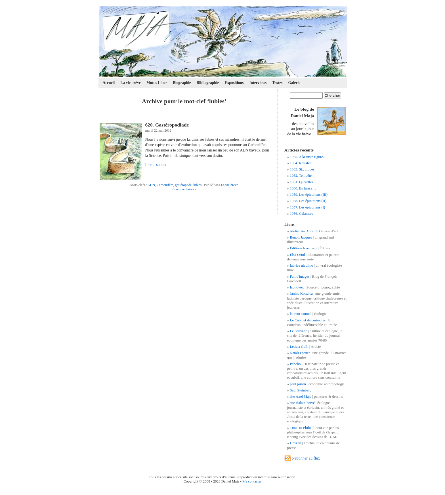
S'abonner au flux (306, 458)
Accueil (109, 83)
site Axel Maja (300, 396)
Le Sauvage (298, 331)
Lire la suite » (156, 165)
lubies (197, 185)
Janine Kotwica (301, 293)
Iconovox (297, 287)
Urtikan (295, 443)
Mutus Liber (156, 83)
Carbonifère (165, 185)
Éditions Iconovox (303, 248)
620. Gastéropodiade (167, 125)
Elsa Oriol (297, 254)
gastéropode (183, 185)
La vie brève (130, 83)
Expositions (234, 83)
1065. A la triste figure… (308, 157)
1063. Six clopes (302, 169)
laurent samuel (300, 313)
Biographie (182, 83)
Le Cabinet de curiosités (308, 320)
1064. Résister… (302, 163)
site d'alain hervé (302, 403)
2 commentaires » (184, 189)
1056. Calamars (301, 213)
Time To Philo (300, 428)
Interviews (257, 83)
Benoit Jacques (301, 237)
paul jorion (298, 384)
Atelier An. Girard (303, 231)
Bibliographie (208, 83)
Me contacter (251, 481)
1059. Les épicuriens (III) (309, 194)
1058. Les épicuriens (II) (308, 201)
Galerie (294, 83)
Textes (277, 83)
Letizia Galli (299, 346)
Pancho (295, 364)
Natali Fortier (300, 353)
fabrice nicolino (301, 265)
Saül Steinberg (300, 390)
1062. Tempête (301, 175)
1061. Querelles (301, 182)
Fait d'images (299, 276)
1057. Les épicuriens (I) (307, 207)
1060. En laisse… (303, 188)
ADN (151, 185)
